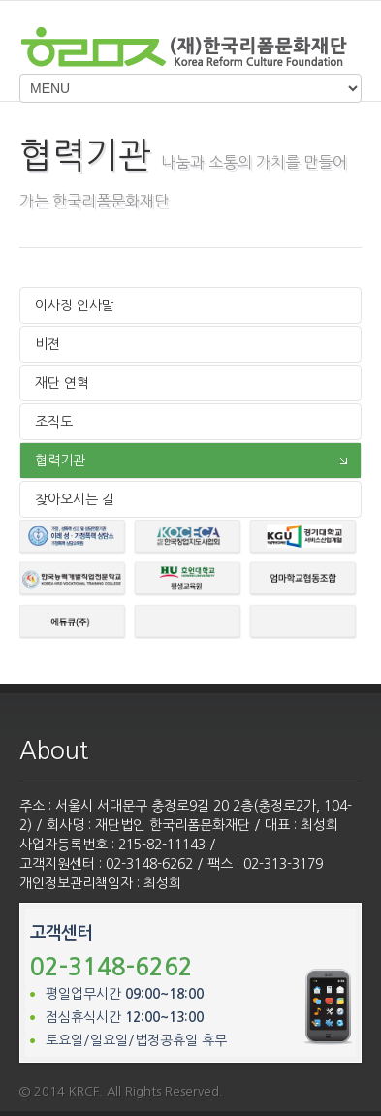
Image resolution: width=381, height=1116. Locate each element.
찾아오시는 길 (74, 499)
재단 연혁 (62, 383)
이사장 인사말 (74, 305)
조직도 (54, 422)
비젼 (47, 344)
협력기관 (60, 460)
